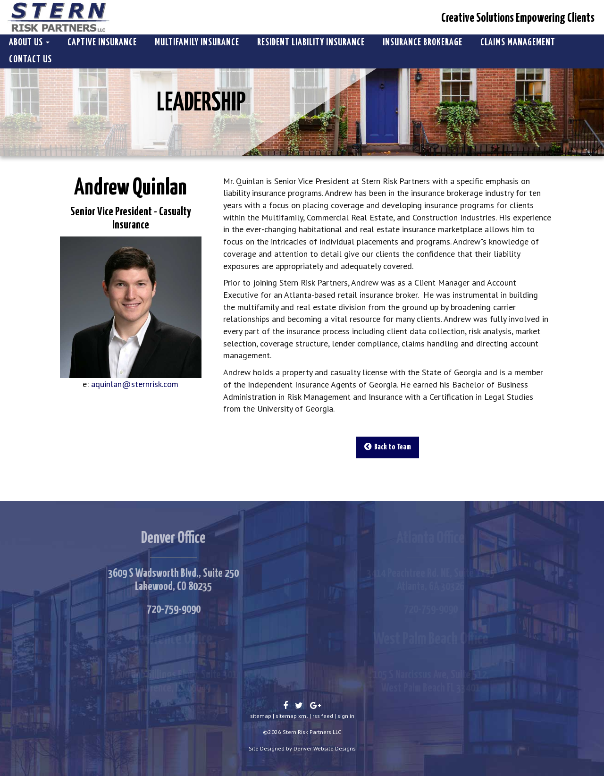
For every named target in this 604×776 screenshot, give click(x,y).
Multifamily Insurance (197, 42)
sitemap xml (292, 715)
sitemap (260, 715)
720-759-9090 (174, 609)
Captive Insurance (102, 42)
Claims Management (517, 42)
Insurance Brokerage (422, 42)
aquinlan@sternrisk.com (134, 384)
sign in (345, 715)
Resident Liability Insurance (311, 42)
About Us (29, 42)
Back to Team (387, 446)
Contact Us (30, 59)
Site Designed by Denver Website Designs (302, 748)
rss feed (322, 715)
